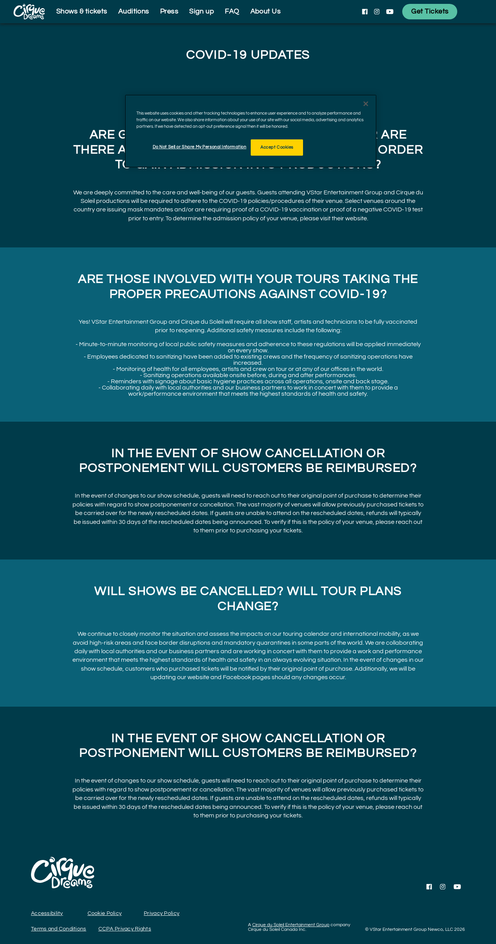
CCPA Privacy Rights (124, 929)
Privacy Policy (161, 913)
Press (169, 11)
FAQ (232, 11)
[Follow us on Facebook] (365, 11)
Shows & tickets (81, 11)
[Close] (365, 103)
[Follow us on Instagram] (377, 11)
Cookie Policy (105, 913)
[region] (251, 131)
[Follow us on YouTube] (390, 11)
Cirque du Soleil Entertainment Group (290, 924)
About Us (265, 11)
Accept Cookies (276, 147)
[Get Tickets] (429, 11)
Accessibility (47, 913)
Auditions (133, 11)
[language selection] (478, 11)
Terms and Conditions (58, 929)
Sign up (201, 11)
